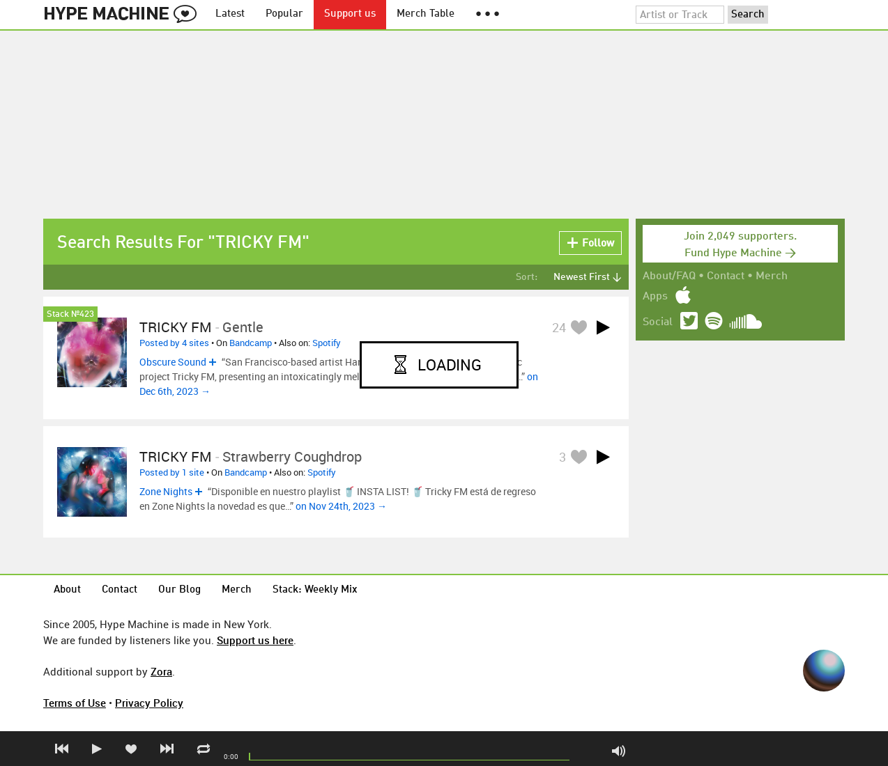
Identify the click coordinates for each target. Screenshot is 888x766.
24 (559, 327)
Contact (725, 276)
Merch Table (425, 14)
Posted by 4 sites (174, 342)
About (67, 590)
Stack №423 (70, 314)
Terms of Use (74, 703)
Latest (230, 14)
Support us (350, 14)
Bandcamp (250, 342)
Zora (161, 671)
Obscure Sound (172, 361)
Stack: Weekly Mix (315, 590)
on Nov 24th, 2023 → (341, 506)
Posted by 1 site (171, 472)
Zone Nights (165, 491)
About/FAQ (669, 276)
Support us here (255, 640)
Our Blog (179, 590)
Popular (284, 14)
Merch (772, 276)
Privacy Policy (149, 703)
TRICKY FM (175, 327)
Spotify (326, 342)
